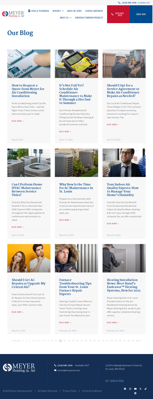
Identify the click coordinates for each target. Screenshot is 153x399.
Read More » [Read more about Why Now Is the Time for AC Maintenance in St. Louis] (65, 220)
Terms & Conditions (92, 390)
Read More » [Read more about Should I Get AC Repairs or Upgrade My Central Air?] (18, 312)
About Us (66, 17)
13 (65, 340)
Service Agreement (94, 10)
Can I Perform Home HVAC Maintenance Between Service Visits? (27, 190)
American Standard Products (89, 17)
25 (116, 340)
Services (58, 10)
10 (52, 340)
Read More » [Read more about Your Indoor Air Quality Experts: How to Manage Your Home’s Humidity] (113, 223)
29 (133, 340)
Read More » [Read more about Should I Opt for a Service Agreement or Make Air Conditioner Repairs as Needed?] (113, 124)
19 (90, 340)
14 (69, 340)
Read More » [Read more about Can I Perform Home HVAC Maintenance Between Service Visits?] (18, 227)
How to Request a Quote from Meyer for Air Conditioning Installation (28, 91)
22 (103, 340)
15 (73, 340)
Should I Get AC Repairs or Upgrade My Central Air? (28, 284)
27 (124, 340)
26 (120, 340)
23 (107, 340)
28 (128, 340)
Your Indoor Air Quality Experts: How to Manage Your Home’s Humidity (122, 190)
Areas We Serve (74, 10)
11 (56, 340)
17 (82, 340)
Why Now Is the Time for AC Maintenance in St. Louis (76, 188)
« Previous (16, 340)
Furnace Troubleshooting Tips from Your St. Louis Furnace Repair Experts (75, 287)
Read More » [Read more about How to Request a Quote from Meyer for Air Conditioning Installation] (18, 121)
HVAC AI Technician (40, 10)
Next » (139, 340)
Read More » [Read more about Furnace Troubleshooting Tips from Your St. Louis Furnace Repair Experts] (65, 322)
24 (111, 340)
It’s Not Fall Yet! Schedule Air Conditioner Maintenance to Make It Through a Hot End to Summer (75, 94)
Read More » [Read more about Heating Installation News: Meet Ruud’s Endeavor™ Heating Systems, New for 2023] (113, 322)
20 (94, 340)
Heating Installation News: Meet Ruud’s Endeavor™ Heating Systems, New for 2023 (124, 285)
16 (77, 340)
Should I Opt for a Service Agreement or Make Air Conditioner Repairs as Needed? (123, 91)
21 (99, 340)
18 (86, 340)
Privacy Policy (69, 390)
